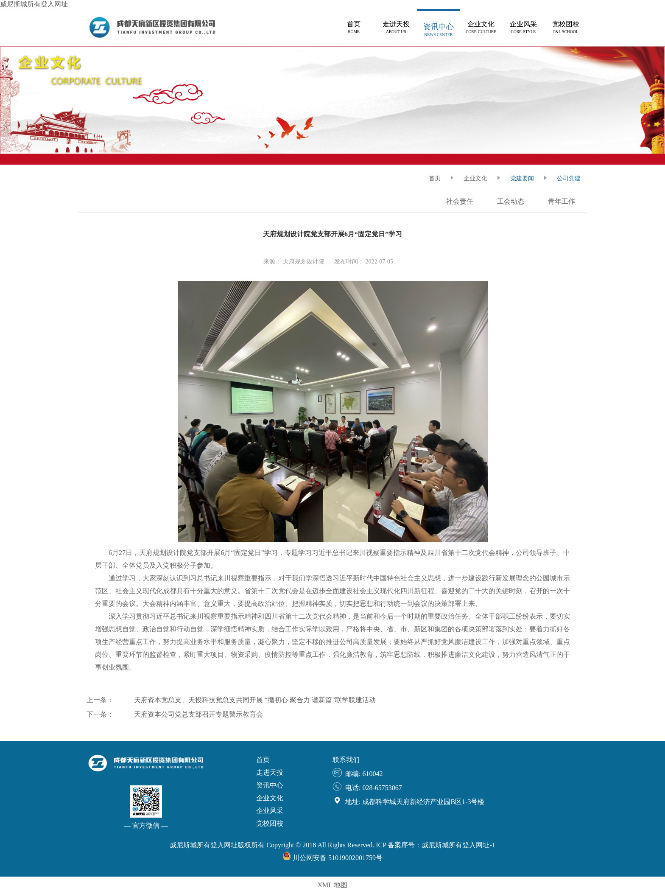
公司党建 (569, 178)
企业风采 (269, 810)
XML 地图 (333, 884)
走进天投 (269, 772)
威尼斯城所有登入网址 (34, 4)
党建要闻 (522, 178)
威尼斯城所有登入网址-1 (458, 845)
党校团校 (269, 823)
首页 (263, 759)
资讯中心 (269, 785)
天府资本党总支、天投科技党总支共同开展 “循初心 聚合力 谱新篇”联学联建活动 (255, 699)
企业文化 (475, 178)
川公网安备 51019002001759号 (332, 857)
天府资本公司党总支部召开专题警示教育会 (198, 714)
